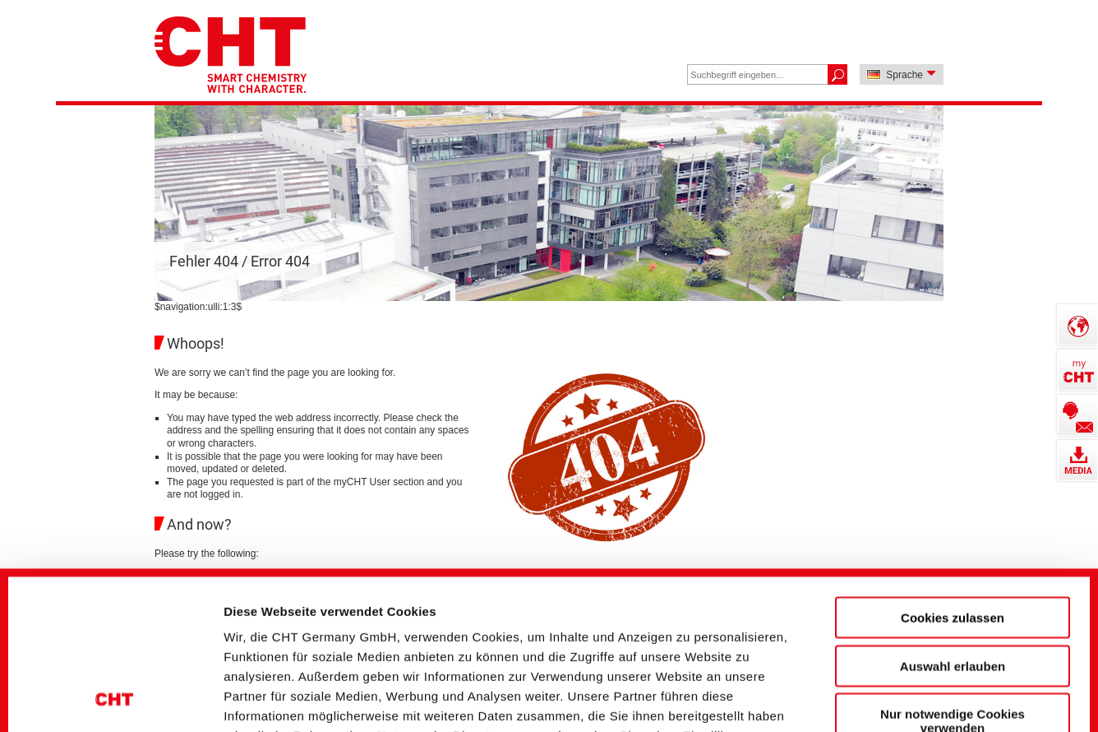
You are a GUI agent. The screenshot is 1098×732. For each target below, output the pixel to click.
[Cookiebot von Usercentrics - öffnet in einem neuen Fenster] (115, 691)
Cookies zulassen (952, 470)
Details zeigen (882, 691)
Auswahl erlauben (952, 518)
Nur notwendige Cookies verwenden (952, 573)
